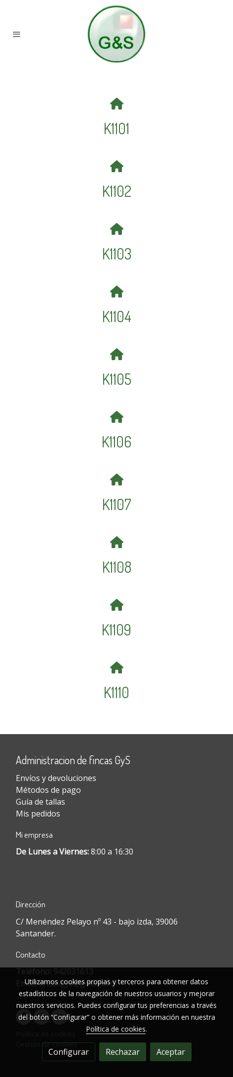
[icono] (116, 103)
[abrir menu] (17, 34)
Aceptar (170, 1051)
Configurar (68, 1051)
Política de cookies (116, 1029)
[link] (116, 34)
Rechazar (123, 1051)
